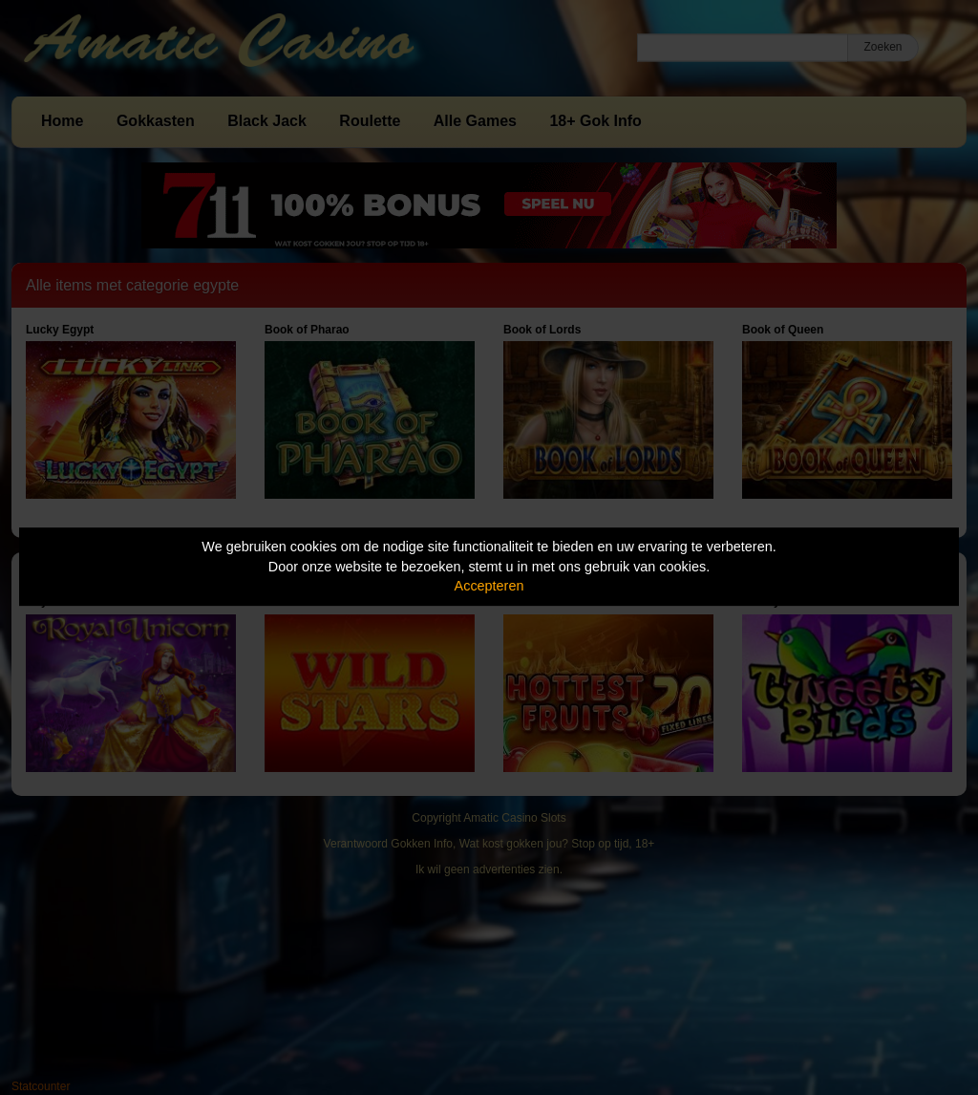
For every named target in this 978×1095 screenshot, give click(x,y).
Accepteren (489, 585)
